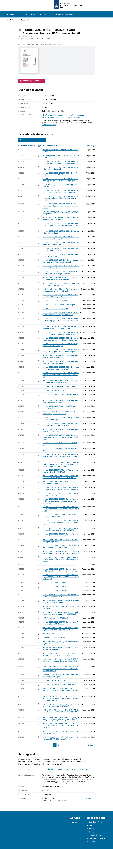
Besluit (15, 20)
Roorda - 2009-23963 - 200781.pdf (55, 586)
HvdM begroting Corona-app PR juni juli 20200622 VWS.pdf (60, 151)
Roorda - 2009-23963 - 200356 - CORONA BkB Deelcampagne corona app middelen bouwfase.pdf (61, 191)
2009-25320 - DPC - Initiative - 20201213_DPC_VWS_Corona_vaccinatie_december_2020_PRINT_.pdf (60, 661)
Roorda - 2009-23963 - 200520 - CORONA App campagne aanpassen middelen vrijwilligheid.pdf (60, 339)
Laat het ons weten (49, 125)
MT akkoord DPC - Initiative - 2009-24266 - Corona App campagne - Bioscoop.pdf (61, 413)
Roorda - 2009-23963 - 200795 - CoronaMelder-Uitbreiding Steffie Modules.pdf (60, 623)
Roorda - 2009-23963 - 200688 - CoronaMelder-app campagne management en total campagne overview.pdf (60, 522)
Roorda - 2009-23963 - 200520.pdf (55, 301)
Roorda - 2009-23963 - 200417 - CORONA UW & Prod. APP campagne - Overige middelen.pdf (61, 350)
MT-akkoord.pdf (48, 633)
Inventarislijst (90, 798)
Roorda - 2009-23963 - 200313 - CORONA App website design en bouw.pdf (61, 168)
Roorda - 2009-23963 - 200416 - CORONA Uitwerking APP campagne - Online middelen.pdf (60, 327)
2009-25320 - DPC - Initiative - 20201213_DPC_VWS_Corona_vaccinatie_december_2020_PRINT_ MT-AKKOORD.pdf (60, 669)
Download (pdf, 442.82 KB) (31, 81)
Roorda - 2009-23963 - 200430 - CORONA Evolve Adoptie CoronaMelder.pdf (60, 249)
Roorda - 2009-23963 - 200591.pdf (55, 390)
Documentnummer (27, 146)
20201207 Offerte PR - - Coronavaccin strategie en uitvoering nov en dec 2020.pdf (61, 596)
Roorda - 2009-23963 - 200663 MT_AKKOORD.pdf (61, 684)
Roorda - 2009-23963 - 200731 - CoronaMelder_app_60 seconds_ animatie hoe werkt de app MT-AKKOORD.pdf (61, 577)
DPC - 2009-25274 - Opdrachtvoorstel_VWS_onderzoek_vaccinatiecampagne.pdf (61, 601)
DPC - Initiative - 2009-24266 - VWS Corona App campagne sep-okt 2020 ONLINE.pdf (61, 278)
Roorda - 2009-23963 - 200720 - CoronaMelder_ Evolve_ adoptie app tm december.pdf (61, 546)
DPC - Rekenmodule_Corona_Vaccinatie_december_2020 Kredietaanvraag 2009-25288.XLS (60, 629)
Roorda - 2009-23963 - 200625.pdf (55, 591)
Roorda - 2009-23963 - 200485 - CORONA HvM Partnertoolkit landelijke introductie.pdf (60, 296)
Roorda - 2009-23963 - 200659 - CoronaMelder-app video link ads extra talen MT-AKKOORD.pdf (60, 529)
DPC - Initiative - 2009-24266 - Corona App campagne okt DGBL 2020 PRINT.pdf (60, 356)
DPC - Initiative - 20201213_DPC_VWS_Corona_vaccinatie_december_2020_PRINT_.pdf (60, 654)
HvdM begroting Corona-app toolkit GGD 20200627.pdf (61, 156)
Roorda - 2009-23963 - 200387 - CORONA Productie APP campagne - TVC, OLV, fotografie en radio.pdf (60, 225)
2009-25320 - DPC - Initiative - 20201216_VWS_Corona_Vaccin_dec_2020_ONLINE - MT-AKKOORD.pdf (61, 712)
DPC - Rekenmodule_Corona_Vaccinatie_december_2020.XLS (60, 643)
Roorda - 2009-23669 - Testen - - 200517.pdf (59, 305)
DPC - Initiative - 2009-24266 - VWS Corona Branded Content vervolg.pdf (60, 482)
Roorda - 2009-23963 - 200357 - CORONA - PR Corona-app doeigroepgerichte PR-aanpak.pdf (60, 180)
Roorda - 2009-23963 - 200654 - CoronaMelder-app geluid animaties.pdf (60, 515)
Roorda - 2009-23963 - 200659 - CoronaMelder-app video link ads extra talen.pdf (60, 535)
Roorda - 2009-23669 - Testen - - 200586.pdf (59, 386)
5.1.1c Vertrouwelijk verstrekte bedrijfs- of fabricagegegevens (64, 115)
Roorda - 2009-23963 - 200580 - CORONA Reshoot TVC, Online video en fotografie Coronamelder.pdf (61, 375)
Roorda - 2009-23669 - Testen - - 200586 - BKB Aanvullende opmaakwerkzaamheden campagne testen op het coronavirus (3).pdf (61, 464)
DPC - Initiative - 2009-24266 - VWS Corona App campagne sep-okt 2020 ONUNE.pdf (61, 382)
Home (10, 14)
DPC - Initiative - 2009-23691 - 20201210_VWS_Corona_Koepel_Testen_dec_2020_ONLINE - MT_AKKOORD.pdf (61, 725)
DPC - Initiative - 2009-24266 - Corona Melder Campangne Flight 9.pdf (60, 541)
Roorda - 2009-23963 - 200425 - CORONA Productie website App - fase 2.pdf (60, 255)
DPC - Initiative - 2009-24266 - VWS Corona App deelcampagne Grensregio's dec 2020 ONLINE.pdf (61, 552)
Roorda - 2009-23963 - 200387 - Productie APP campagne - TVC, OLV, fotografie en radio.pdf (61, 267)
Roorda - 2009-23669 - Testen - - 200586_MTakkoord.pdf (60, 395)
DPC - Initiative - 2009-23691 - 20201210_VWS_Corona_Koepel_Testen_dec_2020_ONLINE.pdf (61, 719)
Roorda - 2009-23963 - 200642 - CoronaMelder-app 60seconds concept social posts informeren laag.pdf (61, 509)
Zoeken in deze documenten (32, 140)
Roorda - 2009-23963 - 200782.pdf (55, 582)
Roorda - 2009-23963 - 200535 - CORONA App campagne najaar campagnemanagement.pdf (60, 333)
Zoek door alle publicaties (26, 14)
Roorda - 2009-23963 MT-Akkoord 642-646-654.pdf (60, 444)
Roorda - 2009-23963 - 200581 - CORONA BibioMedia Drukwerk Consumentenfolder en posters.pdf (60, 456)
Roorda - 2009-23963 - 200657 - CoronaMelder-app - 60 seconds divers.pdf (60, 494)
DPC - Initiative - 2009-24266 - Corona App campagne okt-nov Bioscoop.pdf (60, 430)
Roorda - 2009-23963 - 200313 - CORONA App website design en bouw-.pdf (61, 238)
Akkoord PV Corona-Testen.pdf (54, 638)
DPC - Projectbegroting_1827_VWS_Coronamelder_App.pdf (61, 607)
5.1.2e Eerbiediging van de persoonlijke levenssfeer (61, 117)
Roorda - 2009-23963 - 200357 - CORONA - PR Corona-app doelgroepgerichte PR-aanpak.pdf (60, 162)
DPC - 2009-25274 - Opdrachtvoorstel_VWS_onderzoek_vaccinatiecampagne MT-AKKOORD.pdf (61, 613)
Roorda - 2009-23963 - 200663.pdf (55, 680)
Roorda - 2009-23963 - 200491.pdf (55, 309)
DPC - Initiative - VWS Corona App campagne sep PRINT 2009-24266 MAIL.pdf (61, 284)
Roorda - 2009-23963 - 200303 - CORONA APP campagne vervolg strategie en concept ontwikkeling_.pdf (60, 206)
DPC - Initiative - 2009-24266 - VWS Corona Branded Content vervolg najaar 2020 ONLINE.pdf (60, 477)
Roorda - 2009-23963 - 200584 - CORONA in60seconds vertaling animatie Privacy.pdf (61, 424)
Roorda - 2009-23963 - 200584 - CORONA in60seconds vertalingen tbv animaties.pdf (61, 368)
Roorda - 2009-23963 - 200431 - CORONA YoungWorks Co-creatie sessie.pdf (60, 345)
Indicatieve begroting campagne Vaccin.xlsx (59, 565)
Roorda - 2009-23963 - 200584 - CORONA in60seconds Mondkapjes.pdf (61, 419)
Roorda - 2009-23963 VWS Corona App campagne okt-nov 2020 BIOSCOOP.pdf (60, 471)
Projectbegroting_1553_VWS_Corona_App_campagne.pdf (60, 185)
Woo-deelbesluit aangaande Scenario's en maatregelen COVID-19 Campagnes (66, 770)
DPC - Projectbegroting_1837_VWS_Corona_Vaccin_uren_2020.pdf (60, 732)
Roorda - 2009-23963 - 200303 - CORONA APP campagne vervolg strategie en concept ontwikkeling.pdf (60, 198)
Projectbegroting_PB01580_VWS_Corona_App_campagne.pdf (61, 213)
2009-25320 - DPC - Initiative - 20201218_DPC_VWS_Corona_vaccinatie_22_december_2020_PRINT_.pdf (61, 690)
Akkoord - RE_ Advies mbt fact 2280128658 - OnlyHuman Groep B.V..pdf (60, 676)
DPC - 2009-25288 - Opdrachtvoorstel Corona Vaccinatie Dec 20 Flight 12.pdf (60, 648)
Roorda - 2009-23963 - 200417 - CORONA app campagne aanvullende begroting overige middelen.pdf (61, 437)
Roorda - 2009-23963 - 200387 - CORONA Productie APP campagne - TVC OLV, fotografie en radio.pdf (61, 321)
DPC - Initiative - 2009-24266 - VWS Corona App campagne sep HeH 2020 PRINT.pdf (61, 290)
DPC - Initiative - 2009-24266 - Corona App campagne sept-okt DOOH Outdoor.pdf (60, 401)
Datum (91, 146)
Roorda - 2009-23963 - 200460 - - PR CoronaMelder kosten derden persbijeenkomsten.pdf (61, 273)
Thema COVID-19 (45, 14)
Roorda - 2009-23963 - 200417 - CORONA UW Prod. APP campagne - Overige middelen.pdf (61, 314)
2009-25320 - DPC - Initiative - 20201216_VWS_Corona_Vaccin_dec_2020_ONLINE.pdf (61, 705)
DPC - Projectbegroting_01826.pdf (55, 618)
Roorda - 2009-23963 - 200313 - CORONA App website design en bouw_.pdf (61, 232)
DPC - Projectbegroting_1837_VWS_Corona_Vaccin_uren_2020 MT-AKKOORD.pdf (60, 738)
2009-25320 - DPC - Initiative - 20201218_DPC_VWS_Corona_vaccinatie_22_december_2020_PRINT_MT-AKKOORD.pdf (61, 698)
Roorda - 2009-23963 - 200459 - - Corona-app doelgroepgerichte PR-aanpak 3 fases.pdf (60, 261)
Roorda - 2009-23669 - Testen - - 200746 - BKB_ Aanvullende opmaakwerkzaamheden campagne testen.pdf (60, 559)
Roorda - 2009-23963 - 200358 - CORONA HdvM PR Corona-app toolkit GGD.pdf (60, 174)
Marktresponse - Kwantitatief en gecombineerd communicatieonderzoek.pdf (60, 218)
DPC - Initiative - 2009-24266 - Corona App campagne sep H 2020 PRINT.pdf (60, 362)
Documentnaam (50, 146)
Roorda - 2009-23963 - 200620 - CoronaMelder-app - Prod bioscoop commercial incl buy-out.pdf (60, 488)
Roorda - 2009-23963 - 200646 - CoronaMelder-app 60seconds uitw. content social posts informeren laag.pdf (60, 501)
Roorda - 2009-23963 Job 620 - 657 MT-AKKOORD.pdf (60, 450)
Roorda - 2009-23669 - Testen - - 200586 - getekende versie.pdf (60, 407)
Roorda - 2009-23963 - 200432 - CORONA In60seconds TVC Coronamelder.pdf (60, 244)
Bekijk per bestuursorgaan (64, 14)
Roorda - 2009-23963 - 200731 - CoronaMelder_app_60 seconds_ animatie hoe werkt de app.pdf (60, 570)
